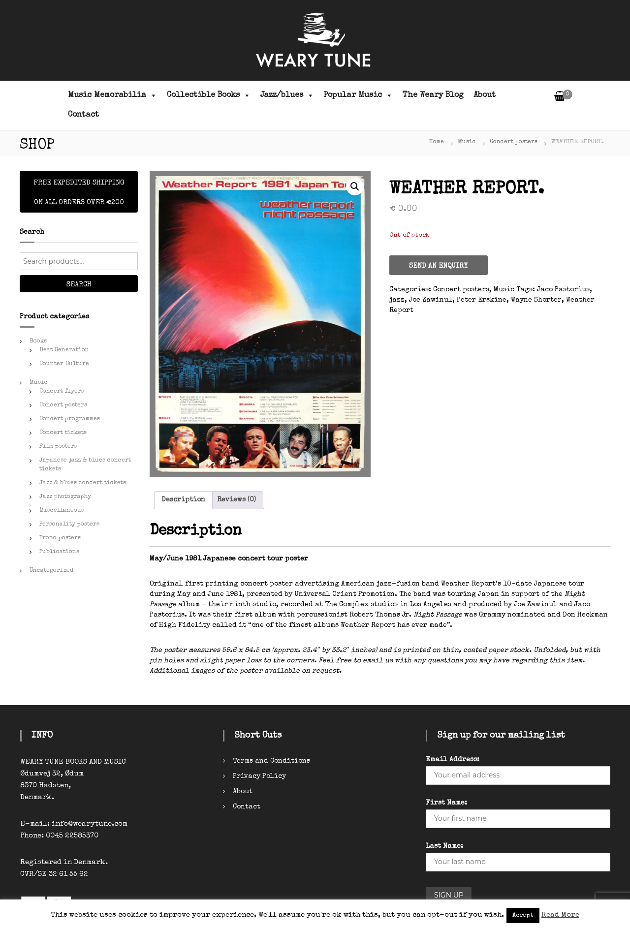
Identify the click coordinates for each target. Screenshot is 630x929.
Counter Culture (64, 364)
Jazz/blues (287, 95)
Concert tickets (63, 433)
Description (183, 499)
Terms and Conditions (271, 761)
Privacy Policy (259, 776)
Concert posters (513, 142)
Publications (59, 552)
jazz (397, 300)
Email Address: (452, 759)
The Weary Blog (433, 95)
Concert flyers (61, 392)
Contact (83, 115)
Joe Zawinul (430, 300)
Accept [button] (523, 915)
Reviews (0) (236, 499)
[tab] (183, 500)
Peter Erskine (481, 300)
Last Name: (444, 846)
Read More (560, 915)
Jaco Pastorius (563, 289)
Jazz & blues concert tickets (82, 483)
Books (38, 341)
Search (79, 284)
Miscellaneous (61, 511)
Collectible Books (209, 95)
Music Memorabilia (112, 95)
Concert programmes (69, 419)
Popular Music (358, 95)
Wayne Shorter (536, 300)
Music (467, 142)
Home (436, 142)
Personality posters (69, 524)
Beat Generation (64, 350)
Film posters (58, 447)
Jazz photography (65, 497)
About (484, 95)
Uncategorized (51, 571)
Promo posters (60, 538)
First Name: (446, 803)
